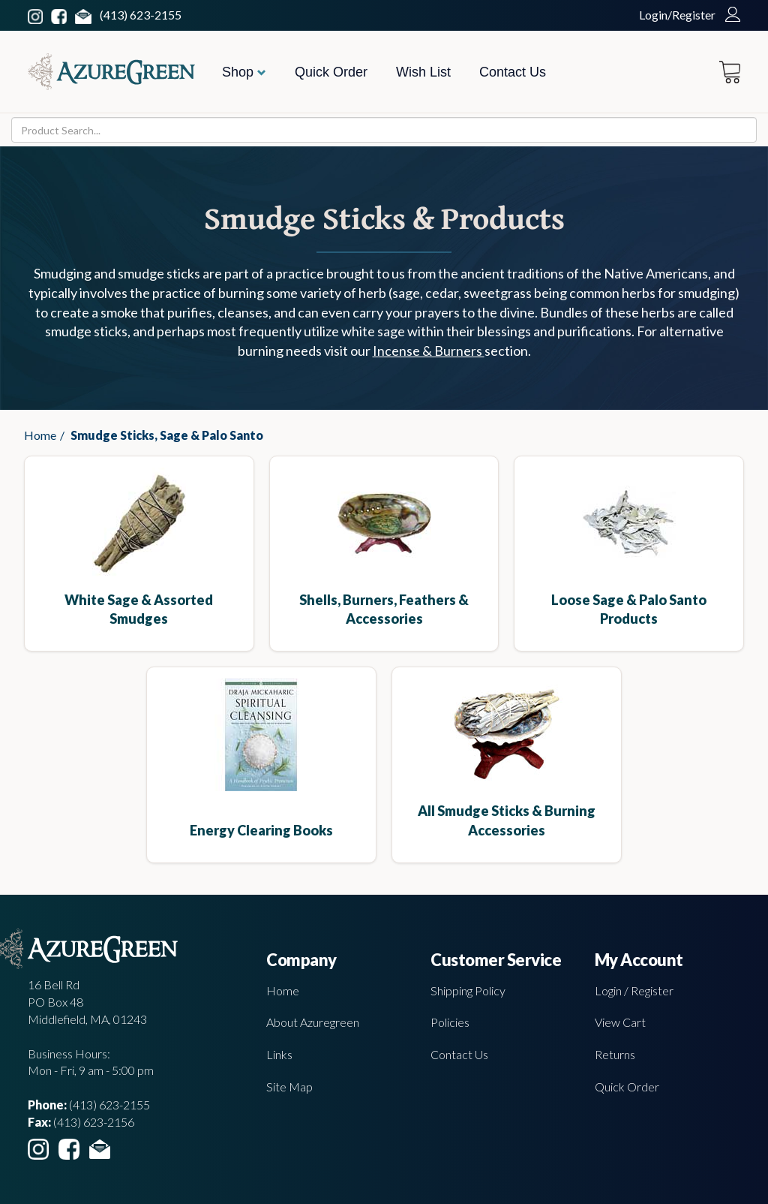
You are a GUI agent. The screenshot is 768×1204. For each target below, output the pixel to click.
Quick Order (331, 72)
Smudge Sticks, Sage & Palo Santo (166, 435)
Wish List (423, 72)
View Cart (620, 1022)
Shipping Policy (468, 990)
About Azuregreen (312, 1022)
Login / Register (634, 990)
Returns (615, 1054)
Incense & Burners (428, 350)
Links (279, 1054)
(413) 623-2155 (141, 15)
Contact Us (512, 72)
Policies (450, 1022)
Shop (244, 72)
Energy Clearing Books (261, 830)
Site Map (289, 1086)
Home (40, 435)
